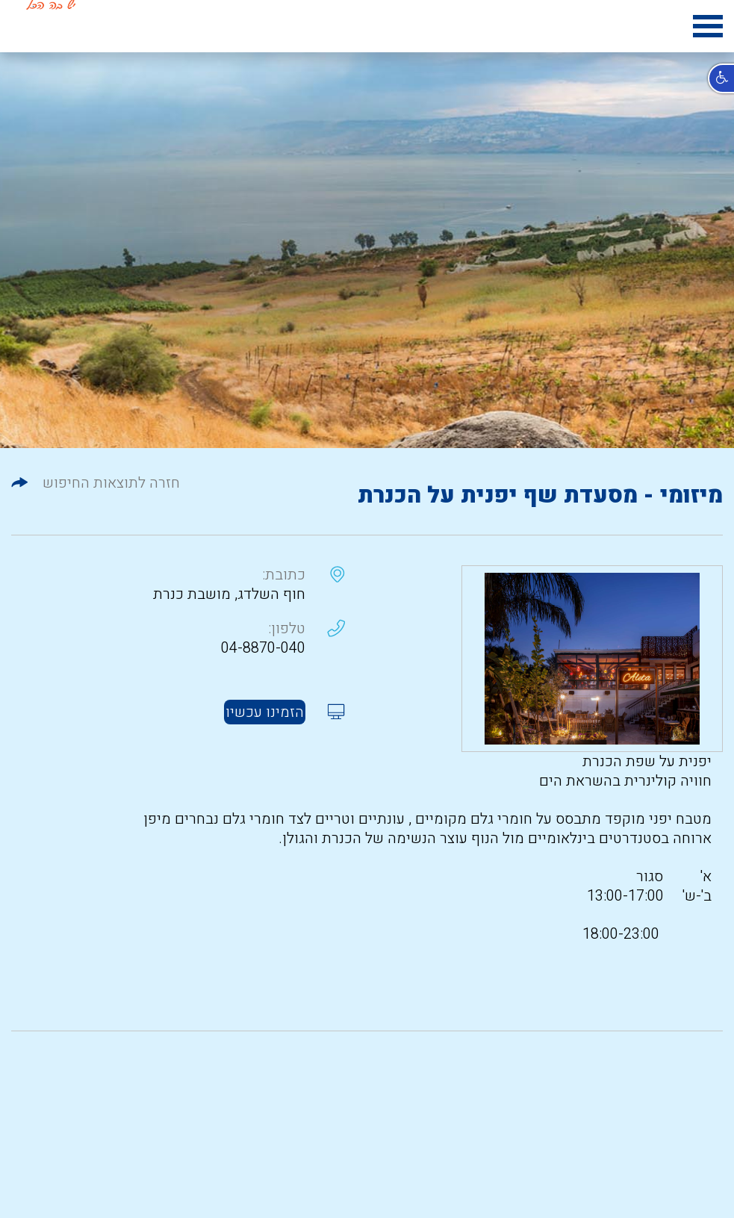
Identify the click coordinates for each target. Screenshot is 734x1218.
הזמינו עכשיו (265, 712)
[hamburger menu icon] (708, 29)
